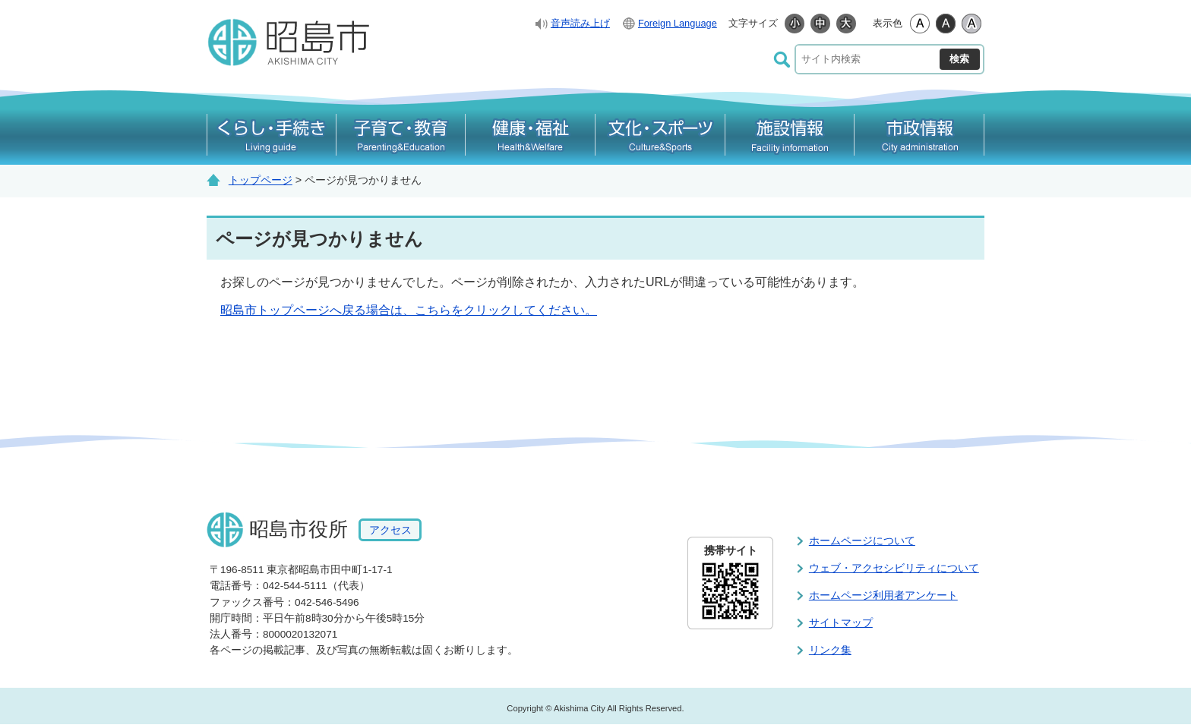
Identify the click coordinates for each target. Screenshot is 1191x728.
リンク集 (830, 650)
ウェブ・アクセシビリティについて (894, 568)
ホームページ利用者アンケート (883, 595)
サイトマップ (841, 622)
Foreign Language (677, 23)
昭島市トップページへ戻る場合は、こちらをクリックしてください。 (408, 310)
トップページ (260, 180)
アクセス (390, 530)
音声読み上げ (580, 23)
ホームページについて (862, 540)
